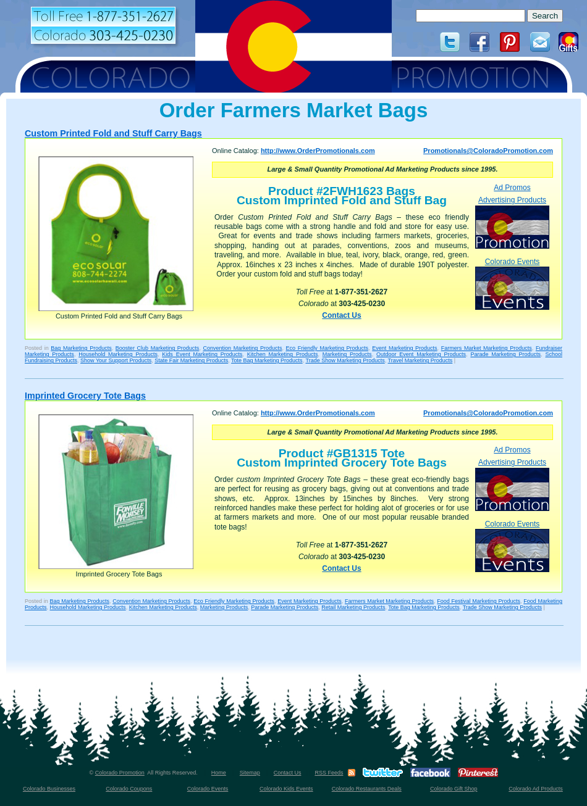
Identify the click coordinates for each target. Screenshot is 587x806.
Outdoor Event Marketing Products (421, 354)
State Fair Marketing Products (191, 360)
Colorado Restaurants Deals (367, 789)
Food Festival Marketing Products (478, 601)
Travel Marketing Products (420, 360)
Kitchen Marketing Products (282, 354)
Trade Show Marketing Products (344, 360)
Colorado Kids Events (286, 789)
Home (218, 773)
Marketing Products (347, 354)
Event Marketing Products (404, 348)
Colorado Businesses (49, 789)
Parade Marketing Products (505, 354)
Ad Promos (512, 187)
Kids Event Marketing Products (202, 354)
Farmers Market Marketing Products (486, 348)
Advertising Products (512, 222)
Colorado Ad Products (536, 789)
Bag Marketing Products (81, 348)
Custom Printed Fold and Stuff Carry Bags (113, 133)
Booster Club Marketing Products (158, 348)
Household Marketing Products (118, 354)
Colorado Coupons (129, 789)
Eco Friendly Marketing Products (327, 348)
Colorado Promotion (120, 773)
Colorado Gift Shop (454, 789)
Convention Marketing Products (242, 348)
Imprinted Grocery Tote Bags (85, 396)
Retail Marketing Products (353, 607)
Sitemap (250, 773)
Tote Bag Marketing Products (267, 360)
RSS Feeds (329, 773)
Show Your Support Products (115, 360)
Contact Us (341, 315)
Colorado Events (512, 283)
